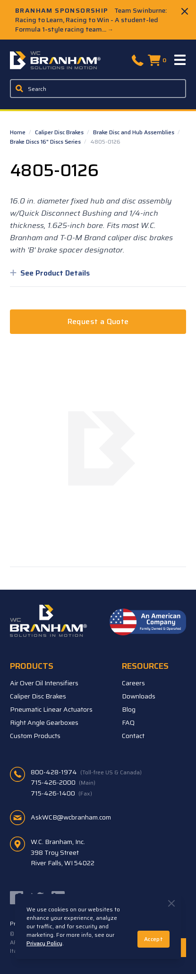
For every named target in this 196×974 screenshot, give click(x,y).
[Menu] (180, 60)
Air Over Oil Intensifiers (44, 683)
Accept (153, 938)
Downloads (138, 696)
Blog (129, 709)
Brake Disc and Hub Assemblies (134, 132)
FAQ (128, 722)
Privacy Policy (44, 943)
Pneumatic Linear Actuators (51, 709)
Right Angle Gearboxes (44, 722)
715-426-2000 (63, 782)
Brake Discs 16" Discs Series (46, 141)
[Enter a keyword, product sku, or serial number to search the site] (98, 88)
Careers (133, 683)
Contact (133, 735)
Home (18, 132)
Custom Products (35, 735)
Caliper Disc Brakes (60, 132)
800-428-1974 (86, 772)
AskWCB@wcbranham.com (71, 817)
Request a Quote (98, 321)
